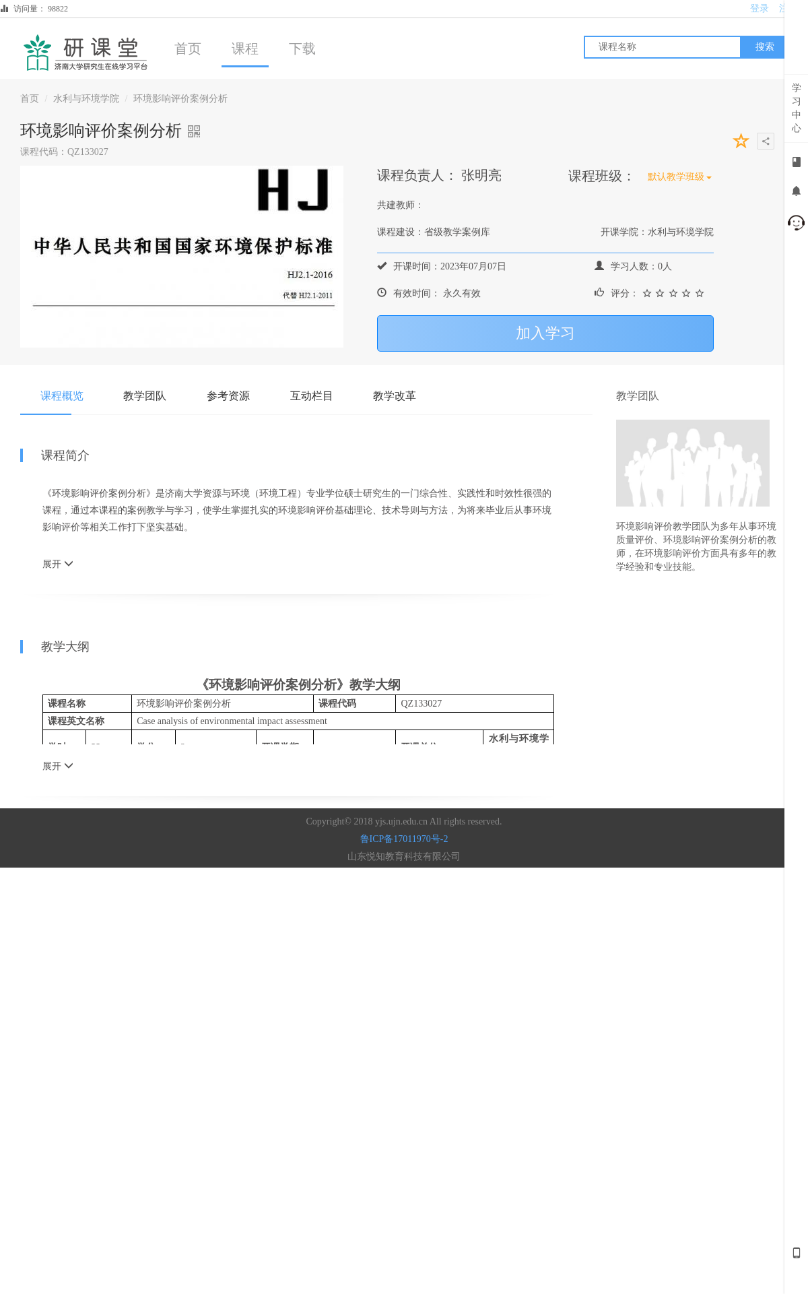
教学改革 (395, 395)
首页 (187, 48)
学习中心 (796, 108)
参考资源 (228, 395)
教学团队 (145, 395)
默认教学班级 (680, 177)
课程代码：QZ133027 (64, 152)
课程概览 (61, 395)
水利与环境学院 (86, 99)
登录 (759, 8)
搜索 (764, 47)
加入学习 (545, 333)
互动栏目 (312, 395)
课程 (245, 48)
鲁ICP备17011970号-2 (404, 839)
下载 (302, 48)
